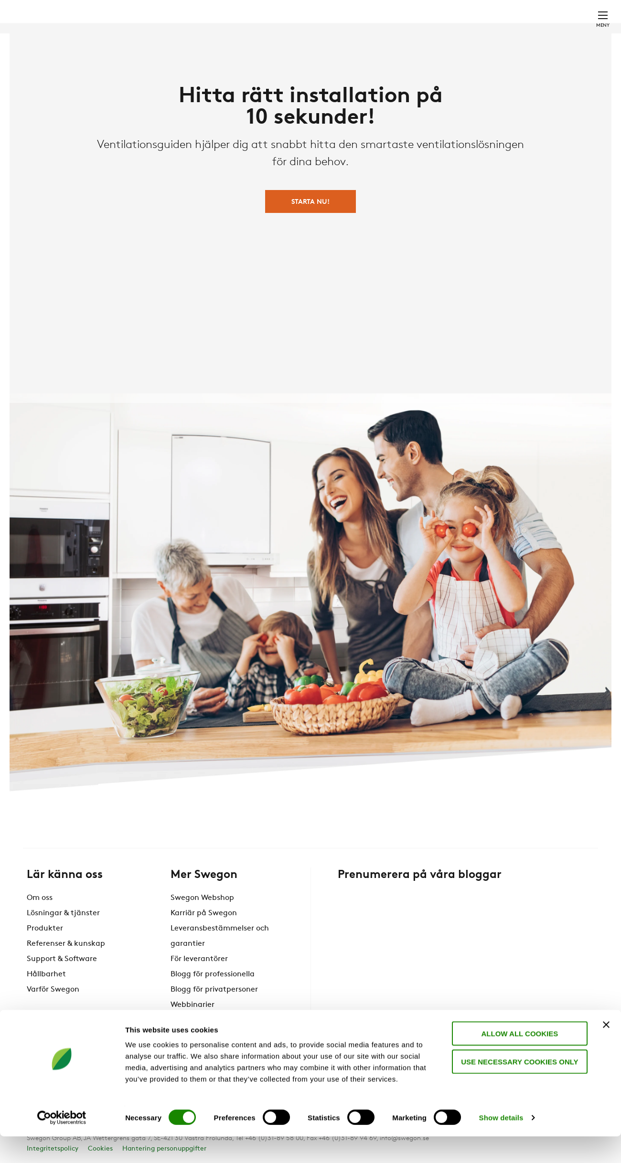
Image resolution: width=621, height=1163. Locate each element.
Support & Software (62, 959)
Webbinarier (192, 1005)
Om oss (40, 898)
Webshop (490, 3)
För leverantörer (199, 959)
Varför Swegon (53, 990)
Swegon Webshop (202, 898)
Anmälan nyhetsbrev (208, 1020)
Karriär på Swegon (204, 913)
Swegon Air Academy (209, 1035)
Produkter (45, 928)
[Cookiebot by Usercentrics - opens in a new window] (62, 1144)
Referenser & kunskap (66, 944)
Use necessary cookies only (516, 1088)
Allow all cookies (517, 1060)
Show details (501, 1144)
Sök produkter (329, 4)
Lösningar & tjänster (63, 913)
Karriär (452, 3)
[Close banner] (606, 1051)
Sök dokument (399, 4)
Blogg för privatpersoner (214, 990)
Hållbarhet (46, 974)
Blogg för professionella (213, 974)
